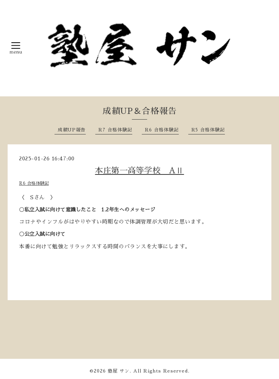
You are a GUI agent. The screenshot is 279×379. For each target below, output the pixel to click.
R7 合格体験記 (115, 130)
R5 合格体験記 (208, 130)
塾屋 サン (119, 371)
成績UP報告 (72, 130)
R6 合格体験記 (162, 130)
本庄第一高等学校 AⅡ (139, 170)
